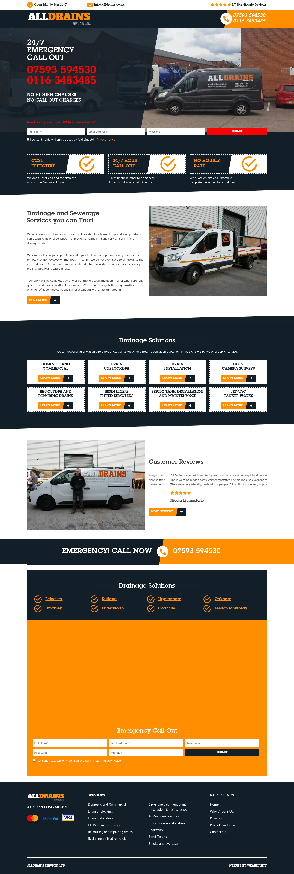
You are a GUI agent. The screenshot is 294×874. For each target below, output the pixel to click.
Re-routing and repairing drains (110, 832)
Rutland (109, 599)
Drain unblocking (100, 811)
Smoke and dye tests (163, 844)
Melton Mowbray (231, 609)
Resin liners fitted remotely (107, 838)
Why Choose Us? (222, 811)
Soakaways (157, 830)
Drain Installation (100, 818)
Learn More (50, 378)
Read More (37, 300)
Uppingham (169, 599)
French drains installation (167, 823)
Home (214, 804)
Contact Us (218, 832)
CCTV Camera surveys (104, 825)
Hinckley (53, 609)
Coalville (166, 609)
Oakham (223, 599)
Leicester (53, 599)
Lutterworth (113, 609)
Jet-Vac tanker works (164, 816)
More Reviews (162, 511)
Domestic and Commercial (107, 804)
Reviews (216, 818)
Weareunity (257, 865)
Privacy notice (106, 139)
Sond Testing (158, 837)
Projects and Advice (224, 825)
